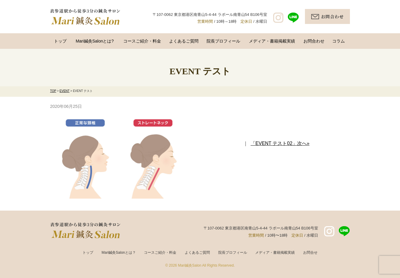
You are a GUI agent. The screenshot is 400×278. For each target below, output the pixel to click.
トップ (60, 41)
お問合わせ (313, 41)
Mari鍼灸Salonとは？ (119, 252)
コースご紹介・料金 (142, 41)
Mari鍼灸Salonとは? (95, 41)
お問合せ (310, 252)
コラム (338, 41)
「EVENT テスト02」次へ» (280, 143)
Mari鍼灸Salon (189, 265)
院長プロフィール (223, 41)
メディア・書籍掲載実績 (272, 41)
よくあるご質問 (184, 41)
